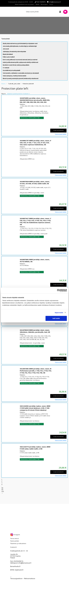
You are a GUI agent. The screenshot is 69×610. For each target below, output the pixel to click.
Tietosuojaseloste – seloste (22, 578)
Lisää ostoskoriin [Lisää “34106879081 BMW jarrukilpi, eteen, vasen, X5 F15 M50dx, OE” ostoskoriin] (58, 284)
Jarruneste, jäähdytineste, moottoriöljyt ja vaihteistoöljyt (20, 46)
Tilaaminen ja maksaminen (18, 543)
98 (2, 488)
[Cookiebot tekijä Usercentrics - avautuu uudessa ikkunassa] (58, 290)
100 (2, 491)
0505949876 (18, 561)
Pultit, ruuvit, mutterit (9, 57)
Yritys (51, 4)
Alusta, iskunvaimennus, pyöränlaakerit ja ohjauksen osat (20, 43)
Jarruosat (6, 49)
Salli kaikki (56, 318)
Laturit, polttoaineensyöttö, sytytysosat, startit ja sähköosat (20, 62)
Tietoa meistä (14, 538)
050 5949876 (41, 2)
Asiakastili (13, 547)
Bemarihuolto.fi (15, 566)
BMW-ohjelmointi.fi (16, 570)
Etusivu (3, 84)
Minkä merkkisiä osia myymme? (24, 4)
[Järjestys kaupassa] (18, 94)
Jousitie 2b (14, 554)
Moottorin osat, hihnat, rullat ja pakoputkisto (16, 65)
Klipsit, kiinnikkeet (8, 54)
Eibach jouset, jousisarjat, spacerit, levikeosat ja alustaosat (20, 78)
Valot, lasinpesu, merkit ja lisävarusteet (14, 76)
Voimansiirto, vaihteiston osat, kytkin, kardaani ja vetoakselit (21, 73)
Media (37, 4)
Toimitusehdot (14, 541)
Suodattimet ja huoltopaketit (11, 70)
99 (2, 490)
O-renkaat (6, 68)
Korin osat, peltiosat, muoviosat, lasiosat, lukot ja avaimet (20, 59)
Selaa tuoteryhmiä (32, 12)
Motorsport (44, 4)
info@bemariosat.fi (55, 2)
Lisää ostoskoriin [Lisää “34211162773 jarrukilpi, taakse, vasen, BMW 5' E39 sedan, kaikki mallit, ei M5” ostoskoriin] (58, 472)
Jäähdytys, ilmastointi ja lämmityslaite (14, 51)
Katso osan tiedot (60, 134)
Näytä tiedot (59, 312)
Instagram (15, 534)
